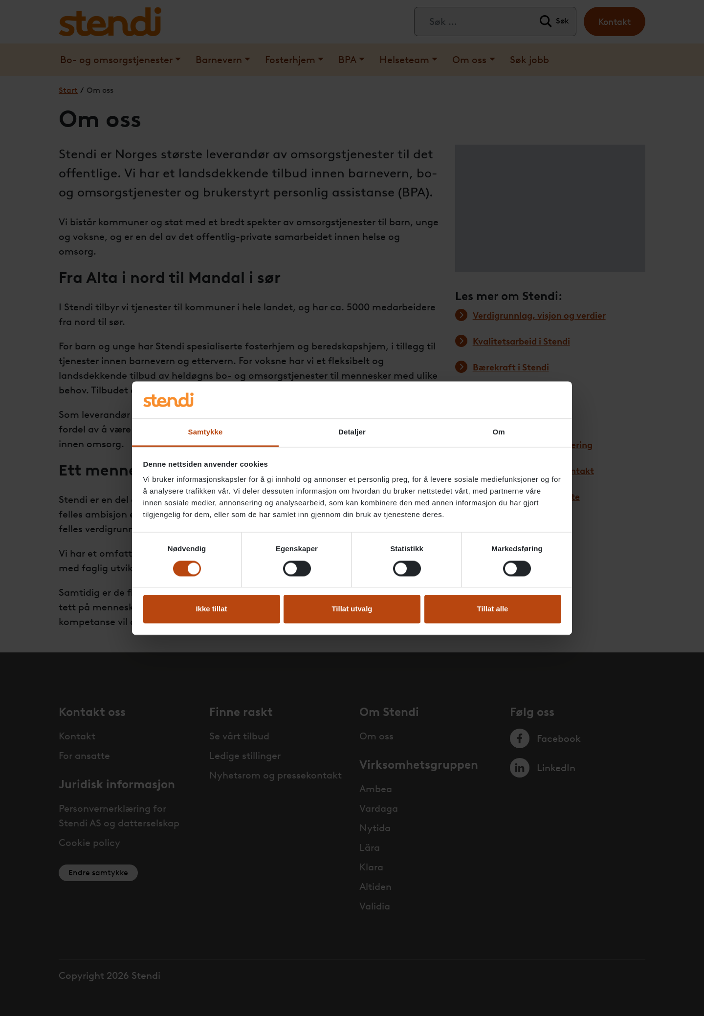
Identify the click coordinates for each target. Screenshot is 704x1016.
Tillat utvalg (351, 609)
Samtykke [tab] (205, 432)
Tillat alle (492, 609)
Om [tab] (498, 432)
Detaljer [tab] (352, 432)
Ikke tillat (211, 609)
